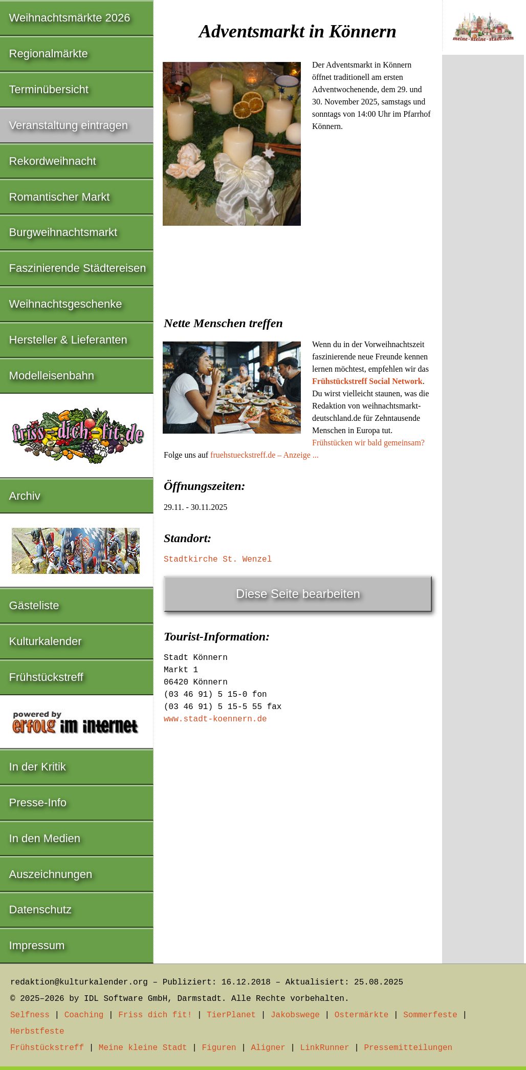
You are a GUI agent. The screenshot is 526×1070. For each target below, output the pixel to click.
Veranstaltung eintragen (68, 125)
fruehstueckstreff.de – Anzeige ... (264, 455)
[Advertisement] (298, 306)
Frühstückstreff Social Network (367, 381)
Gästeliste (34, 605)
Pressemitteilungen (408, 1048)
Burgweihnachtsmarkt (63, 232)
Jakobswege (295, 1015)
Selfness (30, 1015)
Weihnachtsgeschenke (65, 303)
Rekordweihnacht (52, 161)
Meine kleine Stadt (143, 1048)
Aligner (268, 1048)
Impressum (37, 945)
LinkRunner (324, 1048)
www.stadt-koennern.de (215, 719)
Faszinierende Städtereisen (77, 268)
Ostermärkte (362, 1015)
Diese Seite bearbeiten (298, 594)
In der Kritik (37, 766)
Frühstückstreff (46, 677)
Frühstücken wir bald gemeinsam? (368, 442)
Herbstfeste (37, 1031)
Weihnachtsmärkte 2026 (69, 17)
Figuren (219, 1048)
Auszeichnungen (51, 874)
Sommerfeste (430, 1015)
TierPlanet (231, 1015)
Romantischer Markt (59, 196)
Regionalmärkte (48, 53)
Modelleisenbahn (51, 375)
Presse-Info (38, 802)
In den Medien (44, 838)
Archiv (24, 495)
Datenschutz (40, 909)
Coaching (84, 1015)
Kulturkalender (45, 641)
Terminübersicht (49, 89)
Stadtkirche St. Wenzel (218, 559)
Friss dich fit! (155, 1015)
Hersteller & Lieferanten (68, 339)
